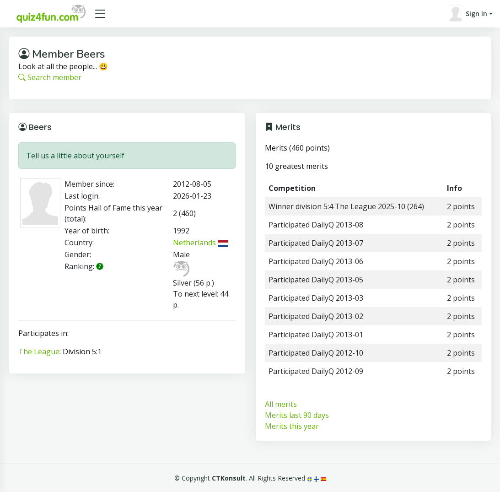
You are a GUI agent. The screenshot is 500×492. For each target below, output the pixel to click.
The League (38, 351)
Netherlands (200, 243)
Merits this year (292, 426)
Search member (49, 77)
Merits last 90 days (297, 415)
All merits (281, 404)
